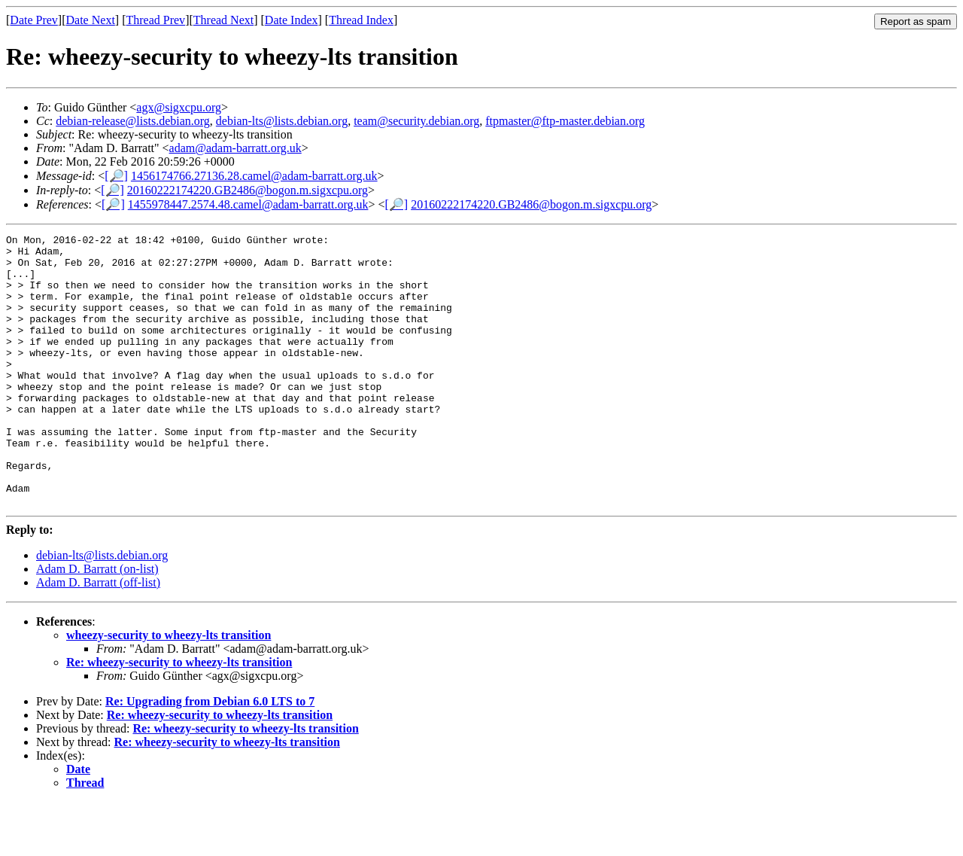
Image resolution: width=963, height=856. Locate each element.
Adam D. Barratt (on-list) (97, 623)
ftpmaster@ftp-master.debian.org (565, 120)
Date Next (90, 20)
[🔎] (116, 175)
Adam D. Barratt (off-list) (98, 636)
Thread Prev (155, 20)
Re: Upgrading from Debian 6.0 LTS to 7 (209, 755)
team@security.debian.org (416, 120)
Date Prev (34, 20)
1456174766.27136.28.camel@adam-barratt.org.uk (254, 175)
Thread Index (361, 20)
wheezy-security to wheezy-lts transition (168, 689)
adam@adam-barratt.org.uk (235, 148)
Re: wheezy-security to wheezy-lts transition (179, 716)
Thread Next (223, 20)
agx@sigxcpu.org (178, 107)
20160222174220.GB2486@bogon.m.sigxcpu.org (247, 190)
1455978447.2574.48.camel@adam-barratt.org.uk (248, 204)
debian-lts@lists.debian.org (282, 120)
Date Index (291, 20)
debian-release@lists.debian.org (133, 120)
